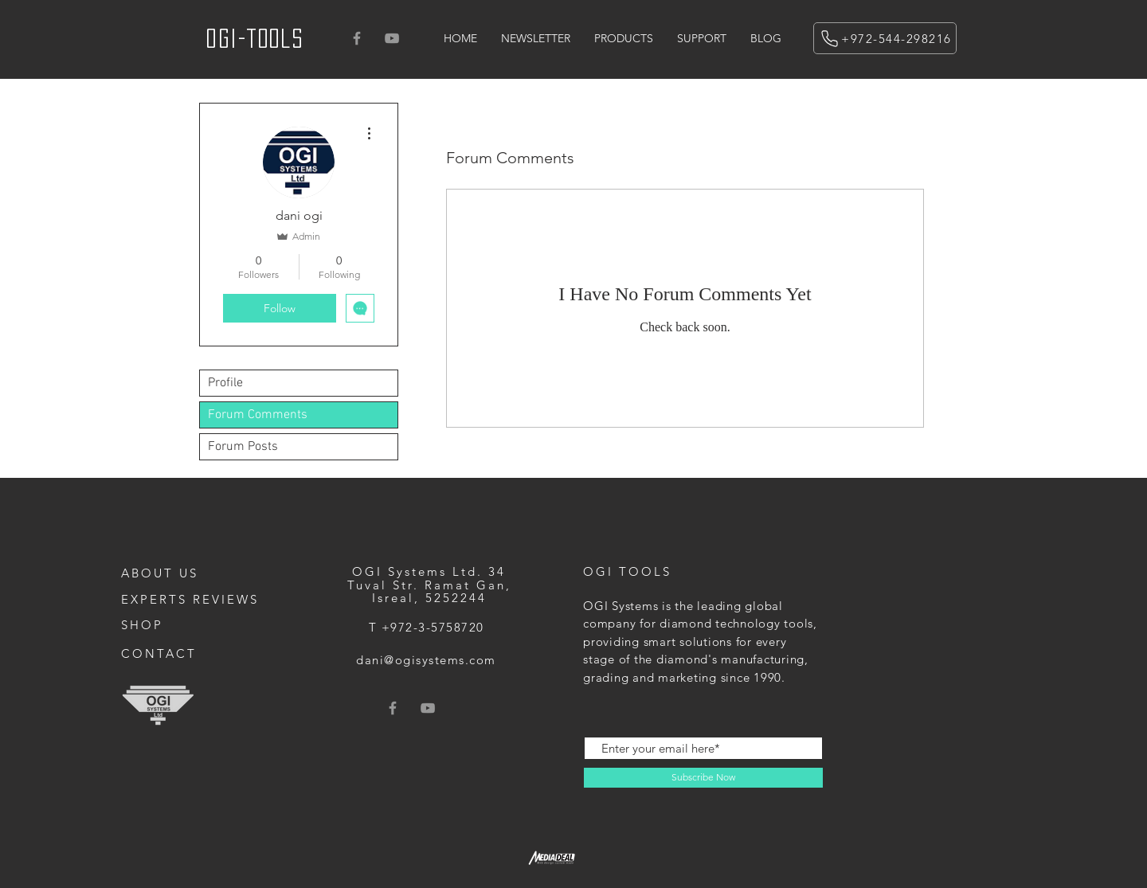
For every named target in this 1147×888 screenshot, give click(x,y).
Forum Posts (243, 447)
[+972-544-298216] (885, 38)
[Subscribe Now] (703, 778)
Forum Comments (257, 415)
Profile (225, 383)
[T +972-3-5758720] (428, 627)
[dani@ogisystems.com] (428, 660)
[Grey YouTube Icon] (392, 38)
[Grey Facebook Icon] (357, 38)
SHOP (142, 624)
